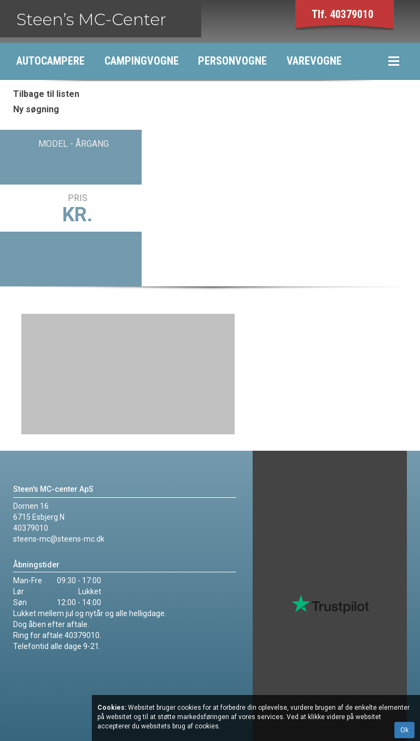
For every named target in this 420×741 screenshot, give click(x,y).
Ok (404, 730)
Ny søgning (36, 109)
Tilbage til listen (46, 94)
